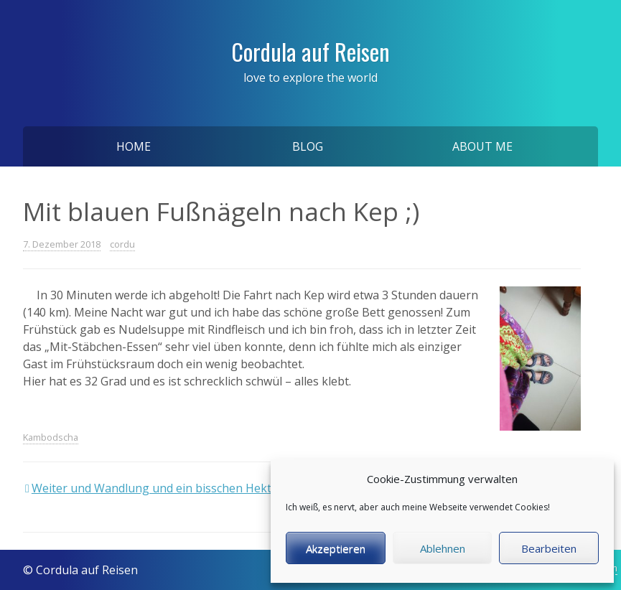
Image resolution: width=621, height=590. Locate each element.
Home (133, 146)
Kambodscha (50, 437)
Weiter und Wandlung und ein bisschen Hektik (156, 488)
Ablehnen (442, 548)
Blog (307, 146)
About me (482, 146)
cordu (122, 244)
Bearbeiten (548, 548)
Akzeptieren (335, 548)
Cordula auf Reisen (310, 51)
